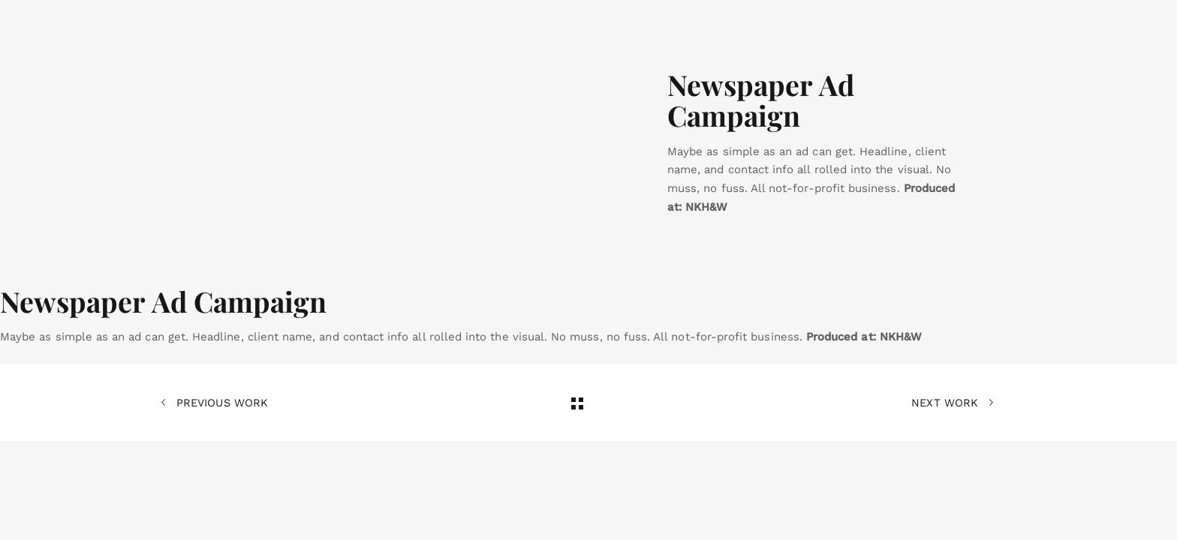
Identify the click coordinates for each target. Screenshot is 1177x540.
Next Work (952, 403)
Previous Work (214, 403)
